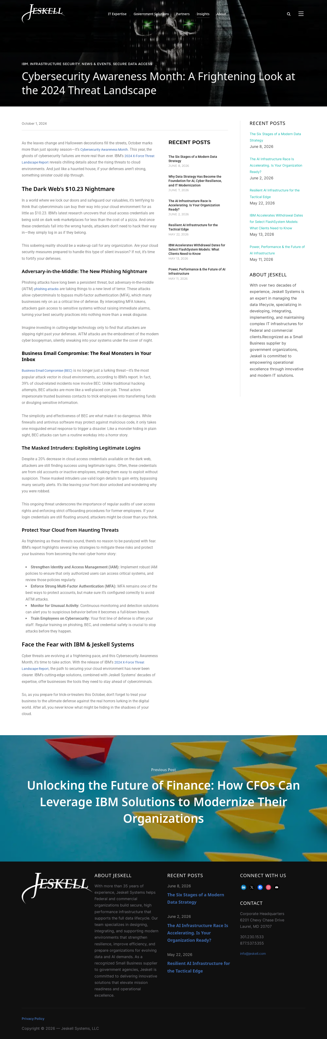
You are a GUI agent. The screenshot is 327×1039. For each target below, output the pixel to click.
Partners (182, 14)
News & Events (96, 64)
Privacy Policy (34, 1018)
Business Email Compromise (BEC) (51, 370)
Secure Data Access (132, 64)
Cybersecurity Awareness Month (107, 149)
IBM (25, 64)
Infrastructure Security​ (55, 64)
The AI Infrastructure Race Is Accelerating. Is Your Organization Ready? (194, 205)
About (221, 14)
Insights (203, 14)
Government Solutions (151, 14)
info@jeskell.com (255, 953)
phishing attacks (48, 289)
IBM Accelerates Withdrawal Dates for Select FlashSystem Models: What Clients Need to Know (196, 249)
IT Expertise (117, 14)
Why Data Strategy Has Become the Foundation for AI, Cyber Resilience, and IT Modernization (195, 181)
